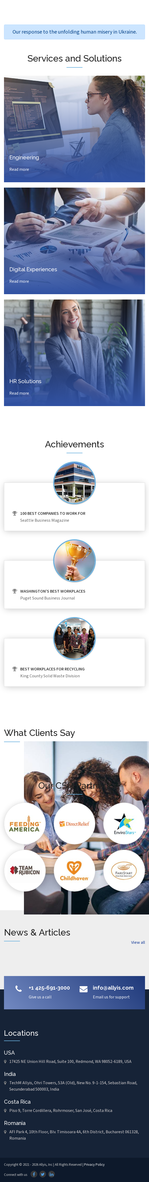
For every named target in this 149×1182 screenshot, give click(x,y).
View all (138, 942)
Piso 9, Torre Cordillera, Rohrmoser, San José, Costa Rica (60, 1111)
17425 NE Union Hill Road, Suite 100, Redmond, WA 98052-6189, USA (70, 1061)
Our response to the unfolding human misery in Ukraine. (75, 32)
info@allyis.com (113, 988)
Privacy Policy (94, 1165)
